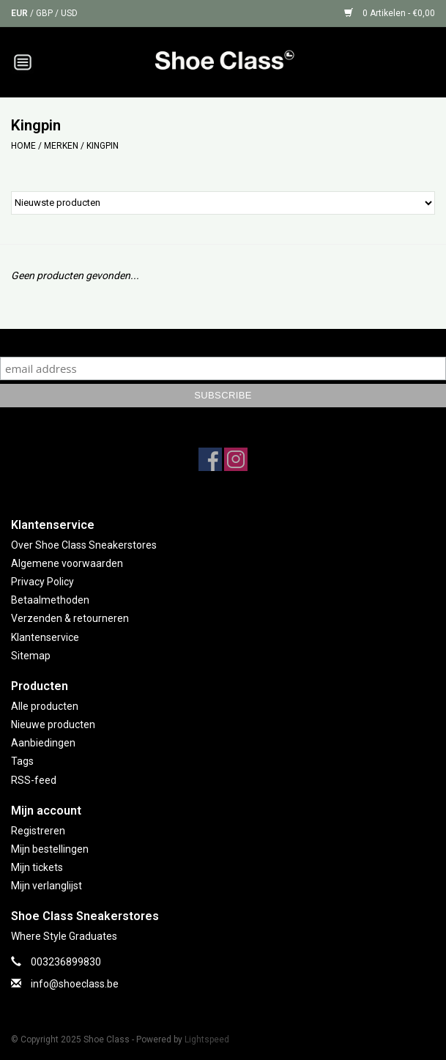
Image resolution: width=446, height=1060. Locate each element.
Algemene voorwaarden (67, 563)
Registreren (38, 831)
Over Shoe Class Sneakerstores (84, 545)
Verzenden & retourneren (70, 618)
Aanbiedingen (43, 743)
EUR (20, 13)
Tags (22, 761)
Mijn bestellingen (50, 849)
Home (23, 146)
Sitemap (31, 655)
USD (69, 13)
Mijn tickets (37, 867)
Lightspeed (207, 1039)
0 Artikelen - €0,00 (389, 13)
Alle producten (44, 706)
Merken (61, 146)
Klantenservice (45, 637)
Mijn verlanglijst (46, 886)
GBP (45, 13)
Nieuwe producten (53, 724)
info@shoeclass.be (75, 984)
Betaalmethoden (50, 600)
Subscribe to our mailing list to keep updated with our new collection (223, 342)
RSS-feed (33, 780)
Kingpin (102, 146)
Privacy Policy (42, 582)
